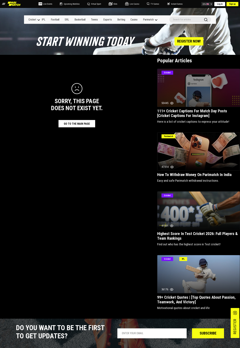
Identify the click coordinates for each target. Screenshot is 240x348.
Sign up (232, 4)
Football (55, 19)
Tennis (94, 19)
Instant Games (177, 4)
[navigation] (38, 20)
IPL (43, 19)
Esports (107, 19)
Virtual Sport (96, 4)
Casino (134, 19)
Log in (219, 4)
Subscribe (208, 333)
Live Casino (134, 4)
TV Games (154, 4)
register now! (189, 41)
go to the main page (77, 123)
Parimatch (148, 19)
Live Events (47, 4)
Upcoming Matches (72, 4)
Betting (121, 19)
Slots (115, 4)
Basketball (80, 19)
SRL (67, 19)
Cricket (32, 19)
